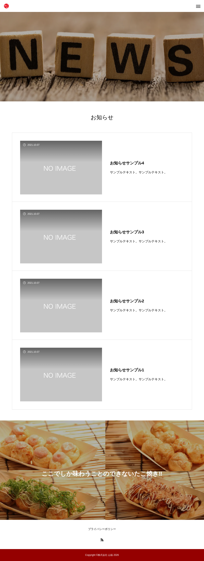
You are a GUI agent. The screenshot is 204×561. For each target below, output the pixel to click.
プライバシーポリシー (102, 529)
